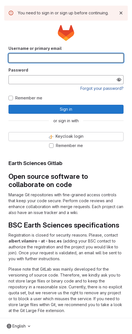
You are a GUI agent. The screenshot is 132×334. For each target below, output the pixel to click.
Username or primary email (34, 48)
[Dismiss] (121, 13)
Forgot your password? (102, 88)
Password (18, 70)
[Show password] (119, 79)
